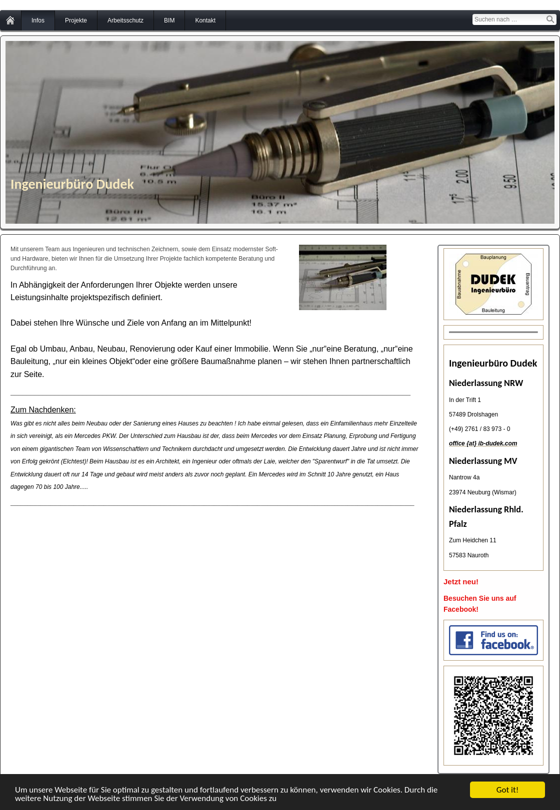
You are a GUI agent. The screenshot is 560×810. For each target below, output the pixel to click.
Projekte (76, 20)
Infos (38, 20)
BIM (169, 20)
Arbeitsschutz (126, 20)
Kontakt (205, 20)
